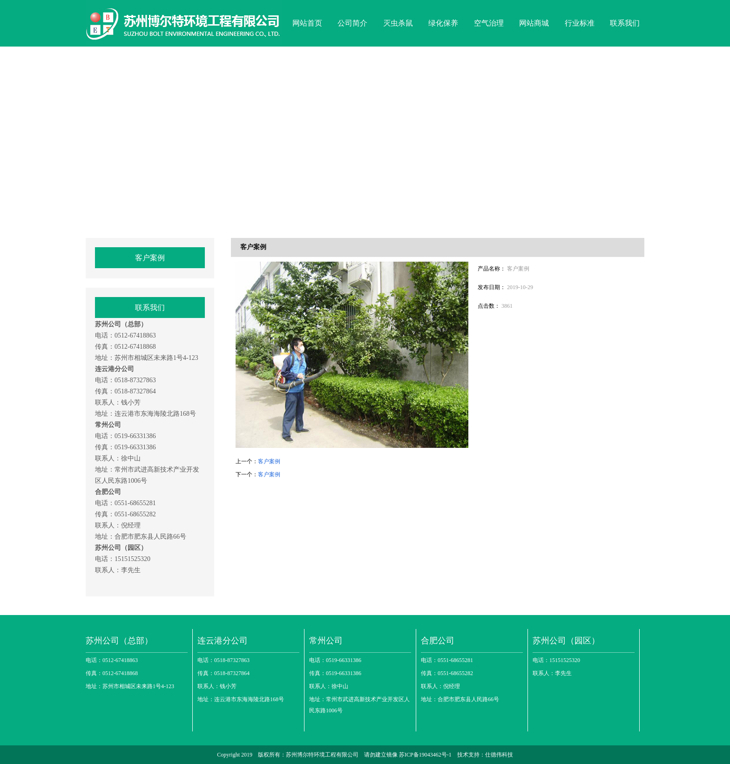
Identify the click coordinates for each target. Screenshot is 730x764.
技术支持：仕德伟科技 (485, 754)
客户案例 (150, 258)
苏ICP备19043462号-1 (426, 754)
